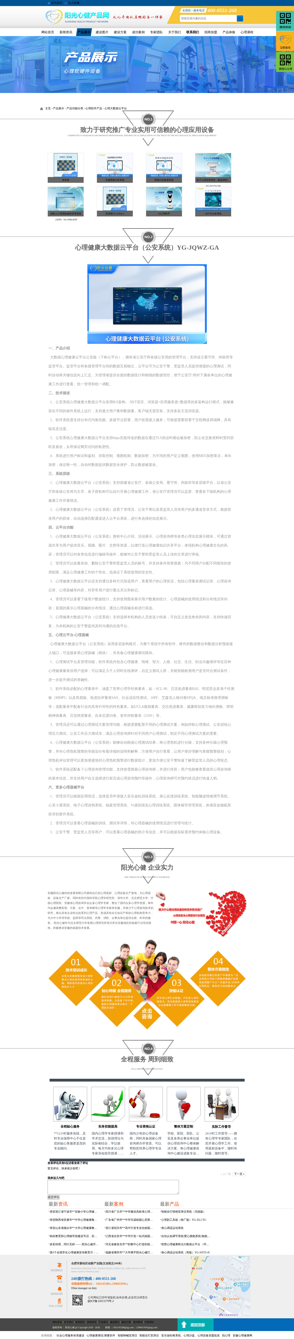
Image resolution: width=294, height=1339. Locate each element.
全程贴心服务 (70, 1126)
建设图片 (102, 32)
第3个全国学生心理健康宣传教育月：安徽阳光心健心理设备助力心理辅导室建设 (75, 1252)
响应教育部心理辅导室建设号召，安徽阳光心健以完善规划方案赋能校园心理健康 (75, 1236)
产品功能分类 (74, 108)
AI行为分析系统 (213, 213)
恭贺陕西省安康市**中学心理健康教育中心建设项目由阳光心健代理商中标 (75, 1219)
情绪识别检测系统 (164, 180)
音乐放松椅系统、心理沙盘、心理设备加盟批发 (190, 1335)
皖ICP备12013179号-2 (101, 1301)
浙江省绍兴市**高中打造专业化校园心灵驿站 (130, 1228)
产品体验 (229, 32)
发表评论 (53, 1163)
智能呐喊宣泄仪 (127, 1335)
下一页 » (239, 1174)
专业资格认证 (145, 1126)
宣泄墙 (65, 180)
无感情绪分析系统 (114, 180)
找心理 (226, 1335)
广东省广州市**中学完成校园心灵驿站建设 (130, 1219)
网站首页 (47, 32)
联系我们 (192, 32)
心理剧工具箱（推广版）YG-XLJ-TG (183, 1219)
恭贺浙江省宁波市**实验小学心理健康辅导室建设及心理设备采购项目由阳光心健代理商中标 (75, 1211)
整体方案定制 (183, 1126)
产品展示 (84, 32)
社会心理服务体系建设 (70, 1335)
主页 (48, 108)
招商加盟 (210, 32)
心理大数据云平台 (116, 108)
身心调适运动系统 (172, 1228)
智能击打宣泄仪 (149, 1335)
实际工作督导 (221, 1126)
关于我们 (174, 32)
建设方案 (120, 32)
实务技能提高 (107, 1126)
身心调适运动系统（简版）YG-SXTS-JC (185, 1252)
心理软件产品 (93, 108)
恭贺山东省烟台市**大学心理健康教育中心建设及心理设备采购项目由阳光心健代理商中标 (75, 1228)
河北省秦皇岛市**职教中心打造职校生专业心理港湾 (130, 1244)
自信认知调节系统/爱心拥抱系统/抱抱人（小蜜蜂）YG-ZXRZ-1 (186, 1236)
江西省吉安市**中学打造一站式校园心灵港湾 (130, 1236)
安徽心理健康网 (242, 1335)
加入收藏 (73, 2)
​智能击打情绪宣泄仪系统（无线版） (183, 1211)
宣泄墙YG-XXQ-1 (114, 213)
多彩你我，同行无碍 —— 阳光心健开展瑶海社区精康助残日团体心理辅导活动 (75, 1244)
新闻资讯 (66, 32)
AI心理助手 (164, 213)
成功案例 (138, 32)
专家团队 (156, 32)
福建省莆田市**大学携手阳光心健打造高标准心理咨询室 (130, 1252)
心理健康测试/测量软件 (101, 1335)
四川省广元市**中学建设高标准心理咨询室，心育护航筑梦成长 (130, 1211)
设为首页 (56, 2)
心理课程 (247, 32)
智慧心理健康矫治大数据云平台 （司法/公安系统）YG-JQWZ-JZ (186, 1244)
